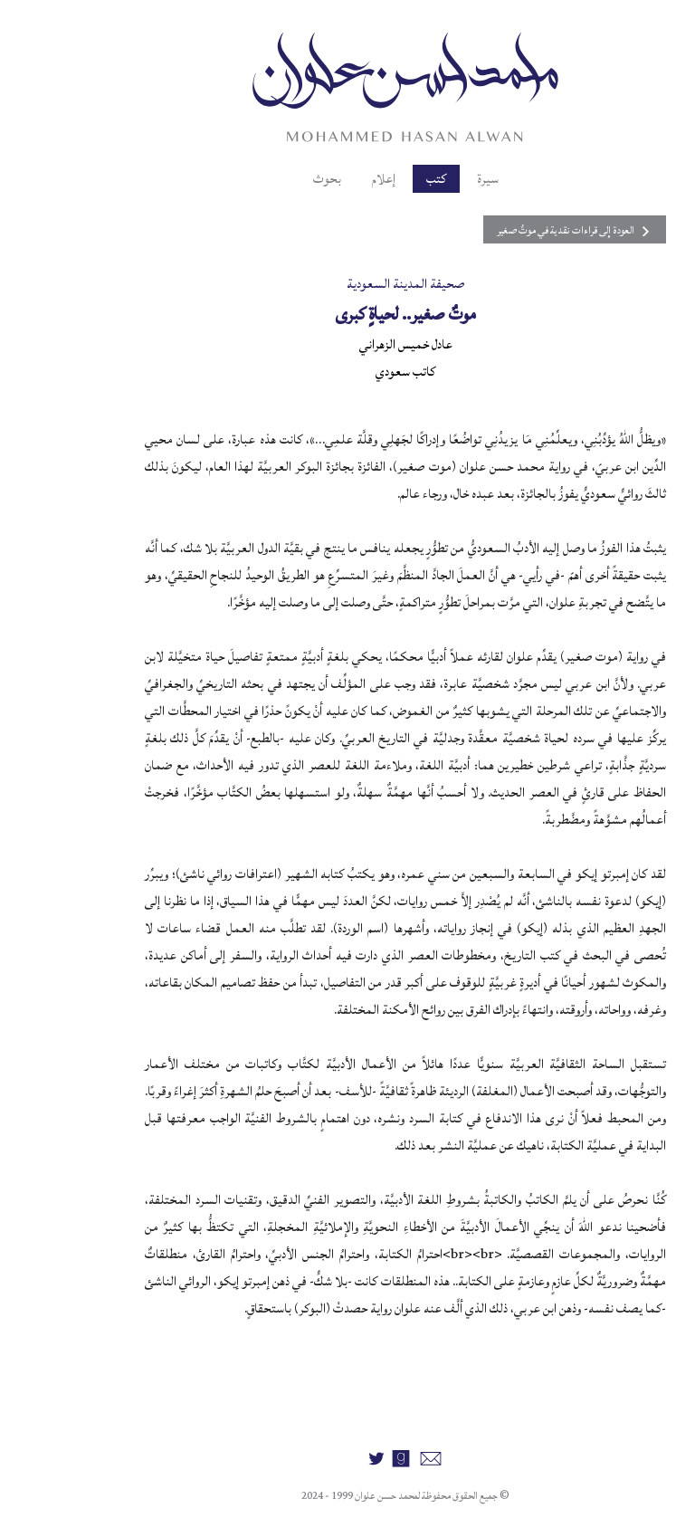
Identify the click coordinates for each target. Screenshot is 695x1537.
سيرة (430, 179)
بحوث (269, 179)
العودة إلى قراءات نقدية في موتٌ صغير (517, 230)
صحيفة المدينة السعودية (347, 284)
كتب (378, 179)
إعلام (326, 179)
